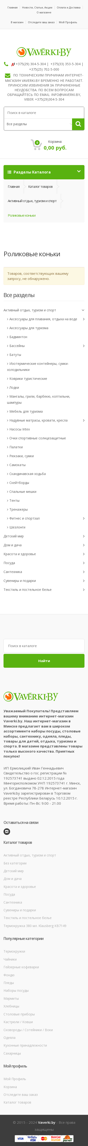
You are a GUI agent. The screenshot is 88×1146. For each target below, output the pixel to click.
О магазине (44, 12)
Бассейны (46, 346)
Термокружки (14, 951)
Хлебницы (11, 1006)
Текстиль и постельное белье (44, 590)
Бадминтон (18, 337)
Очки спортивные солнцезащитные (37, 438)
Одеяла (9, 1037)
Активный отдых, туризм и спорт (32, 200)
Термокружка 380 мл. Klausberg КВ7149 (35, 926)
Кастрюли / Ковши (18, 1022)
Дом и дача (44, 545)
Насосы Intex (19, 429)
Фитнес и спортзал (46, 518)
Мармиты (11, 998)
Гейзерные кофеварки (21, 967)
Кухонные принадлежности (25, 1045)
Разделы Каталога (29, 172)
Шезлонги (17, 527)
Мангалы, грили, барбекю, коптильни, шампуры (38, 399)
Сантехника (44, 572)
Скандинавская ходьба (27, 473)
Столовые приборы (19, 1014)
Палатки (16, 447)
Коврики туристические (28, 378)
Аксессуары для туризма (28, 328)
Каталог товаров (40, 186)
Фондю (9, 975)
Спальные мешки (22, 491)
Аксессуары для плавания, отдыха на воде (46, 319)
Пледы (9, 982)
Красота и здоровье (44, 554)
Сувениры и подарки (44, 581)
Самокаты (17, 465)
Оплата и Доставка (68, 7)
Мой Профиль (68, 22)
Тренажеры (18, 509)
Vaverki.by (46, 1122)
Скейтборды (19, 482)
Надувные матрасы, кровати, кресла (46, 420)
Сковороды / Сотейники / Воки (28, 1030)
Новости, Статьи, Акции (37, 7)
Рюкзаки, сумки (21, 456)
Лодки (14, 387)
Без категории (15, 863)
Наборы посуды (16, 990)
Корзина (10, 1087)
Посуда (44, 563)
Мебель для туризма (26, 411)
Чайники (10, 959)
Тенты (14, 500)
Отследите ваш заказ (41, 22)
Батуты (15, 354)
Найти (44, 660)
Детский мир (44, 536)
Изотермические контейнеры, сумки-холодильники (38, 366)
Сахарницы (12, 1053)
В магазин (17, 22)
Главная (13, 7)
